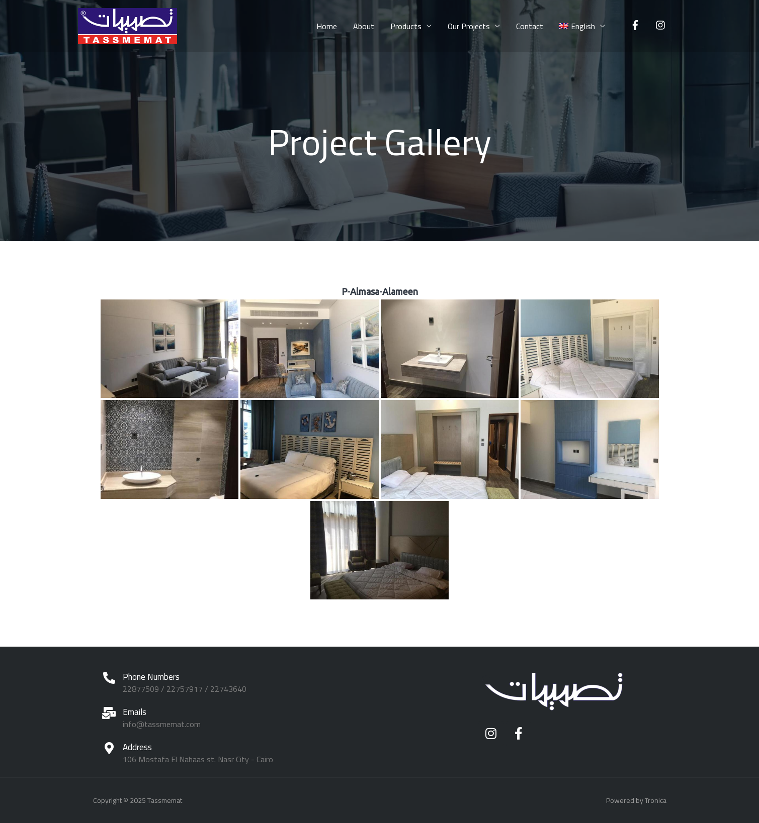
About (363, 26)
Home (326, 26)
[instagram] (661, 25)
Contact (529, 26)
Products (405, 26)
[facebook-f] (636, 25)
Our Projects (469, 26)
